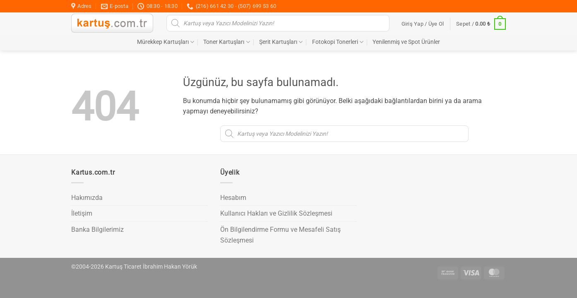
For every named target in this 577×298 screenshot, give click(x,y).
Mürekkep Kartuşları (165, 42)
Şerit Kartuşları (281, 42)
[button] (422, 24)
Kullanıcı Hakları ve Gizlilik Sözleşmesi (276, 213)
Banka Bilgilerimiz (97, 229)
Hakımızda (87, 198)
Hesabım (233, 198)
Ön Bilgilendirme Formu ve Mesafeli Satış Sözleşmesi (280, 235)
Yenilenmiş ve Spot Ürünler (406, 42)
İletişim (81, 213)
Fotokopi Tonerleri (337, 42)
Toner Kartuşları (226, 42)
